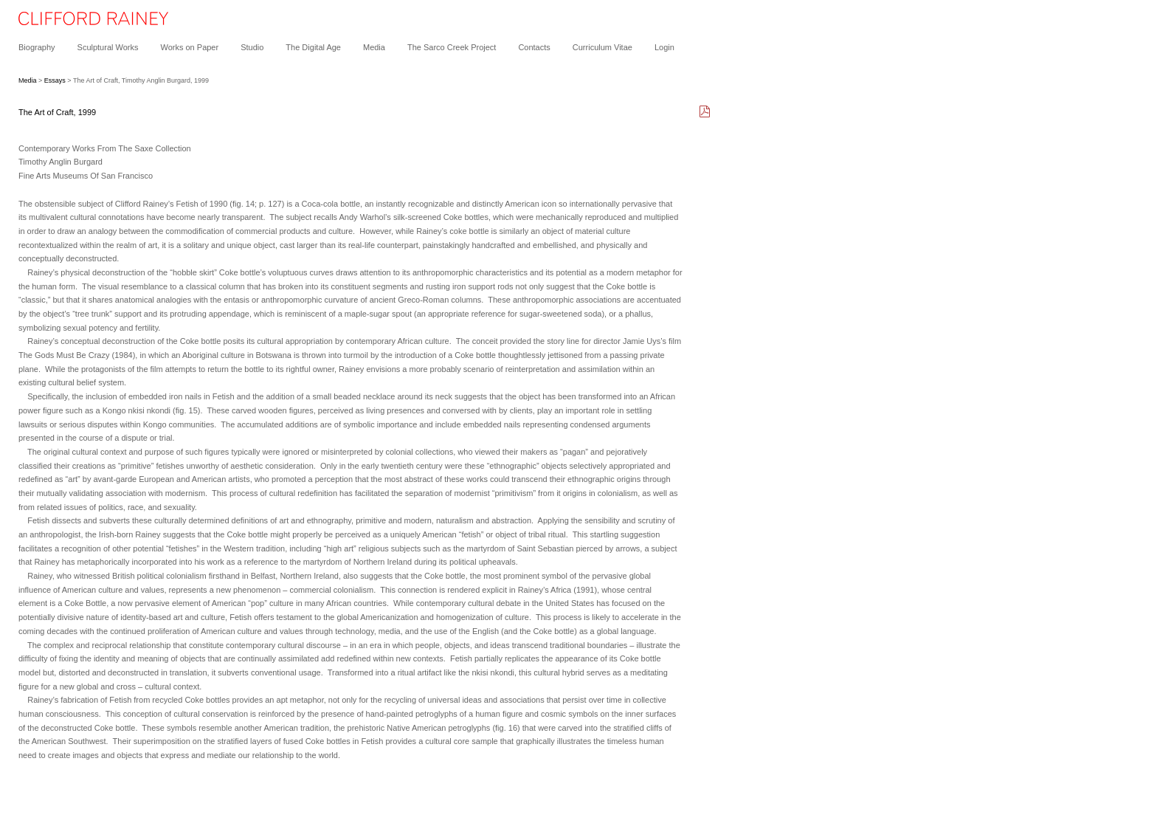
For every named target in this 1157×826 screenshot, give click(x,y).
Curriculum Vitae (602, 47)
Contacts (534, 47)
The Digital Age (313, 47)
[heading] (84, 22)
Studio (252, 47)
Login (664, 47)
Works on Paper (189, 47)
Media (374, 47)
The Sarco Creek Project (451, 47)
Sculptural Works (108, 47)
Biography (36, 47)
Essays (55, 80)
